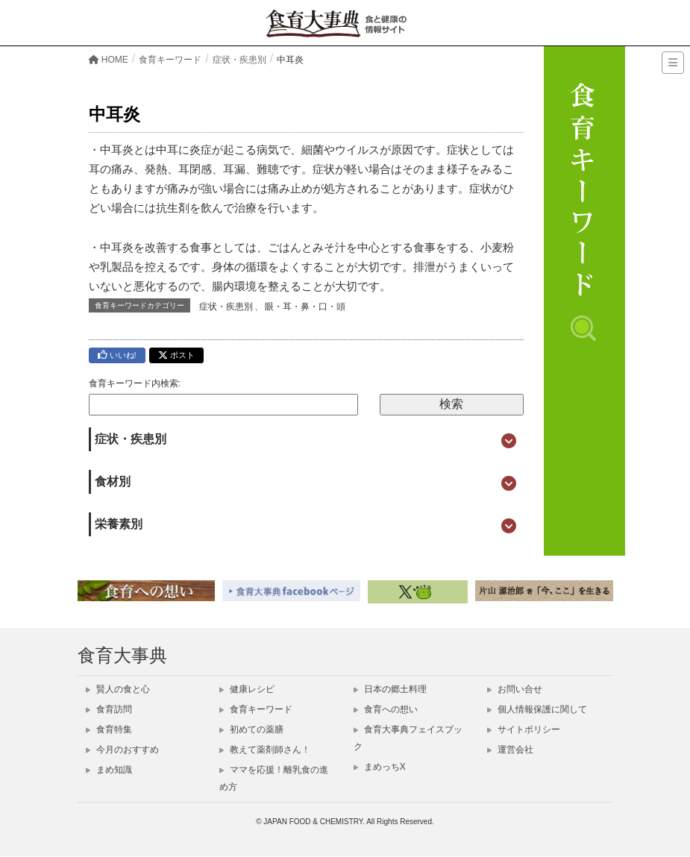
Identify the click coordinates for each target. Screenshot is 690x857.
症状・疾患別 (226, 306)
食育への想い (386, 709)
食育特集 (109, 729)
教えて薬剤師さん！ (264, 749)
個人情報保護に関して (537, 709)
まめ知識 (109, 770)
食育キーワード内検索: (135, 383)
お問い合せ (514, 689)
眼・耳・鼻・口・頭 (305, 306)
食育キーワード (255, 709)
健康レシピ (247, 689)
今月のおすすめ (122, 749)
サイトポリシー (523, 729)
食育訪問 (109, 709)
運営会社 (510, 749)
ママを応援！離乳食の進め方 (273, 778)
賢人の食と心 (118, 689)
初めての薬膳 (251, 729)
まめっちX (380, 767)
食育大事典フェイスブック (408, 738)
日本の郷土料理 (390, 689)
